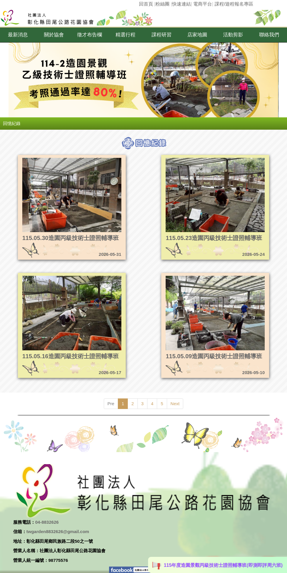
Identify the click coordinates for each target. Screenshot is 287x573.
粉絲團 (162, 3)
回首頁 (146, 3)
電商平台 (202, 3)
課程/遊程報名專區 (234, 3)
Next (175, 403)
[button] (18, 35)
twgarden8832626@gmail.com (57, 531)
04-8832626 (47, 522)
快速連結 (181, 3)
